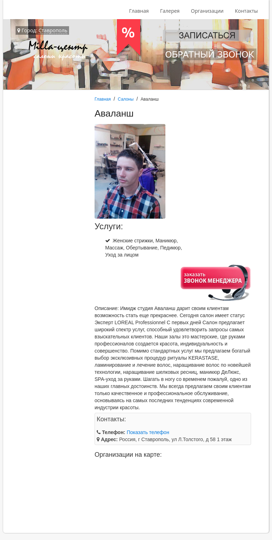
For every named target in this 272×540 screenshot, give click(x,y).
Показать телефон (148, 432)
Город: (42, 30)
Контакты (246, 10)
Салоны (126, 99)
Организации (207, 10)
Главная (139, 10)
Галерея (170, 10)
